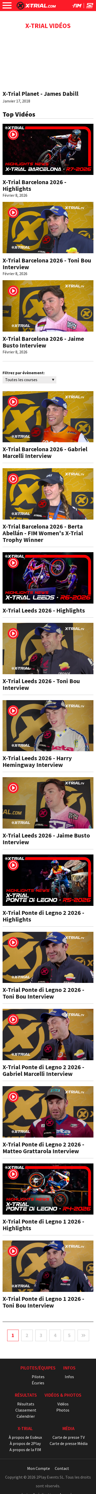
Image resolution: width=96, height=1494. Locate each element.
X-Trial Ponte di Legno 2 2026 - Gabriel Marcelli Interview (43, 1070)
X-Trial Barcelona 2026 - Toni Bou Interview (47, 263)
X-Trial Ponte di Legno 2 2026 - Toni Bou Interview (43, 993)
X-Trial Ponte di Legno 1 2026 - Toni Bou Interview (43, 1302)
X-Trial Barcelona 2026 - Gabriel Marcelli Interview (45, 452)
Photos (62, 1410)
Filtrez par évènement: (24, 372)
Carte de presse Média (69, 1443)
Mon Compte (38, 1468)
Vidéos (63, 1403)
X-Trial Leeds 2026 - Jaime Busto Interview (46, 838)
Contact (62, 1468)
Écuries (38, 1382)
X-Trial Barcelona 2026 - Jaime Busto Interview (43, 342)
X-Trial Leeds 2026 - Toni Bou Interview (41, 684)
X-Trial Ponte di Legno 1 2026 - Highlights (43, 1224)
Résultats (25, 1403)
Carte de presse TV (68, 1437)
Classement (25, 1410)
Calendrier (26, 1416)
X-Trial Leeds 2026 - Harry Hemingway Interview (37, 761)
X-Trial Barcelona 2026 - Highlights (34, 185)
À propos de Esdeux (25, 1437)
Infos (69, 1376)
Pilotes (38, 1376)
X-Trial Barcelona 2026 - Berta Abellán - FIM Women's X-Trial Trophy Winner (43, 533)
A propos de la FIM (25, 1449)
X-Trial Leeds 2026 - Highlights (44, 610)
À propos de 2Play (25, 1443)
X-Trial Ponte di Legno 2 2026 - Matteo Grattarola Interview (43, 1147)
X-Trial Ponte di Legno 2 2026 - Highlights (43, 916)
